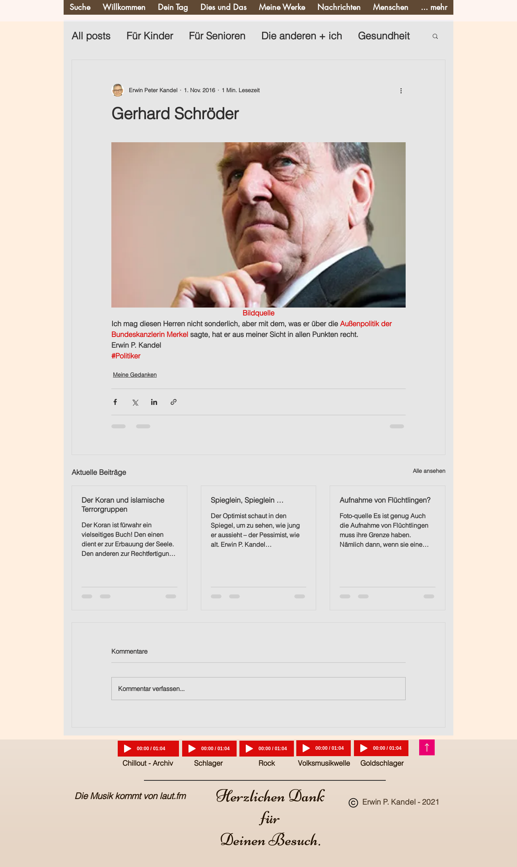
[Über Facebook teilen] (115, 402)
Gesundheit (384, 36)
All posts (91, 36)
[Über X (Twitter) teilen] (134, 402)
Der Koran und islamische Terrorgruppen (123, 504)
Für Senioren (217, 36)
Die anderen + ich (301, 36)
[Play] (127, 749)
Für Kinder (149, 36)
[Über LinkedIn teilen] (154, 402)
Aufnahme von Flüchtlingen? (385, 500)
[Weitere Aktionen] (401, 90)
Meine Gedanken (135, 374)
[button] (435, 36)
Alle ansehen (429, 470)
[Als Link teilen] (173, 402)
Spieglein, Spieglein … (247, 500)
